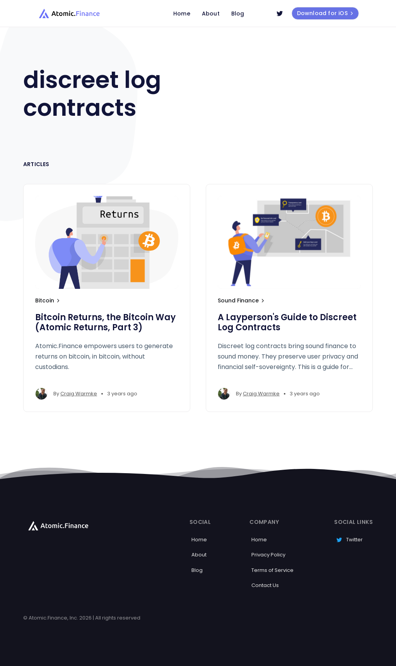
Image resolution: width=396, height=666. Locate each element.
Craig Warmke (78, 393)
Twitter (349, 539)
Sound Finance (242, 300)
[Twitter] (279, 13)
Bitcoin (48, 300)
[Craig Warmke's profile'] (41, 394)
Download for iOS (326, 13)
